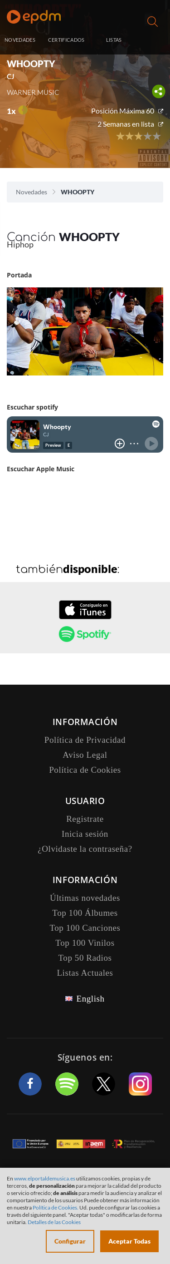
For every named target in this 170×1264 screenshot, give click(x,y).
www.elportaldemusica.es (44, 1178)
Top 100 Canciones (84, 928)
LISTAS (114, 40)
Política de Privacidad (85, 740)
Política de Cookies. (55, 1207)
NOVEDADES (20, 40)
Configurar (70, 1241)
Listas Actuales (85, 973)
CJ (11, 76)
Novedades (31, 192)
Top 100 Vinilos (84, 943)
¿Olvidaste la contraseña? (85, 849)
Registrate (85, 819)
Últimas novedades (85, 898)
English (90, 998)
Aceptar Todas (129, 1241)
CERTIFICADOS (66, 40)
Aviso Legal (85, 755)
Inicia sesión (153, 41)
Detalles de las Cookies (54, 1222)
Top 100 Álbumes (84, 913)
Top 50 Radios (85, 958)
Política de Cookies (85, 770)
